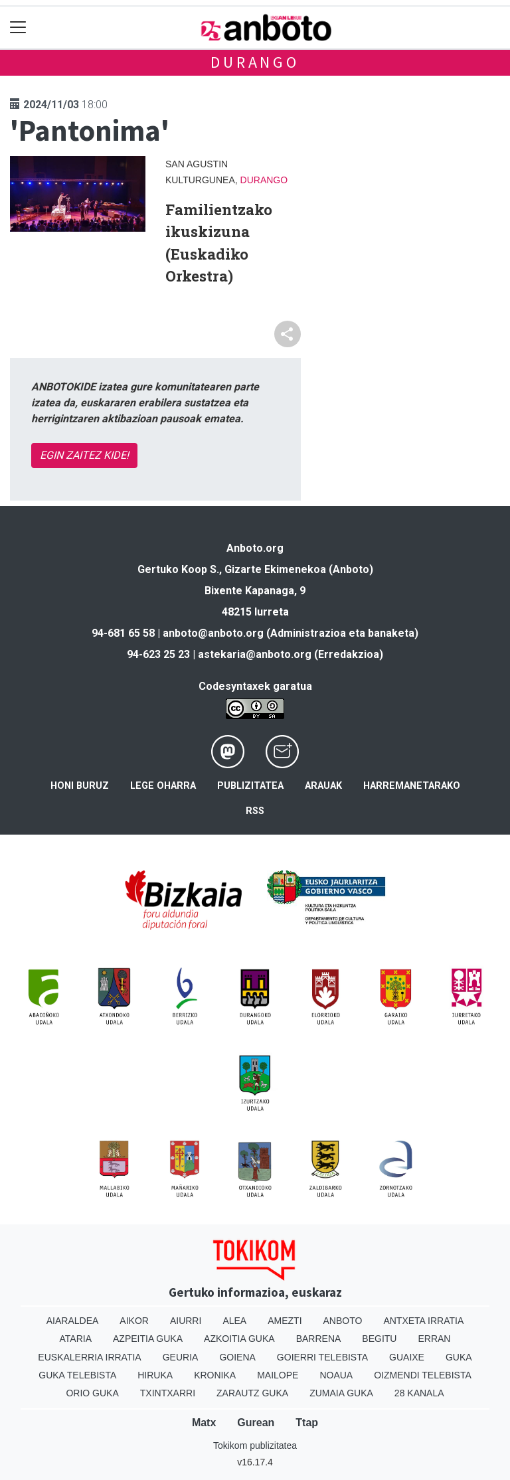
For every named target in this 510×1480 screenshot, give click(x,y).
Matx (204, 1422)
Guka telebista (77, 1375)
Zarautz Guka (252, 1393)
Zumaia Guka (341, 1393)
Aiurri (185, 1320)
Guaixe (406, 1357)
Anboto (343, 1320)
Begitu (379, 1338)
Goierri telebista (322, 1357)
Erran (434, 1338)
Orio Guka (92, 1393)
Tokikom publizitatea (255, 1445)
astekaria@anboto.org (254, 654)
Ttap (307, 1422)
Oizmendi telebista (422, 1375)
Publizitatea (250, 785)
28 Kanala (419, 1393)
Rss (255, 811)
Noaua (336, 1375)
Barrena (318, 1338)
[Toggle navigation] (18, 27)
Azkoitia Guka (239, 1338)
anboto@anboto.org (213, 633)
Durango (255, 62)
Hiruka (155, 1375)
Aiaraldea (72, 1320)
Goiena (237, 1357)
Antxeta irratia (423, 1320)
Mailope (277, 1375)
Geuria (181, 1357)
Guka (459, 1357)
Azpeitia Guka (148, 1338)
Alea (234, 1320)
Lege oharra (163, 785)
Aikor (134, 1320)
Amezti (284, 1320)
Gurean (255, 1422)
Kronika (215, 1375)
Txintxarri (167, 1393)
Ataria (76, 1338)
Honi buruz (79, 785)
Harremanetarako (411, 785)
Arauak (323, 785)
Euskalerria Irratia (89, 1357)
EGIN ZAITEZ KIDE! (84, 455)
